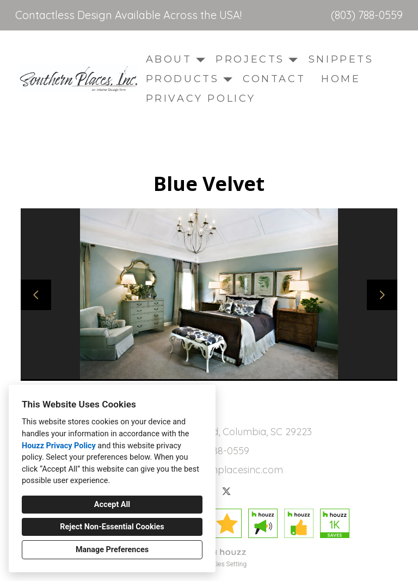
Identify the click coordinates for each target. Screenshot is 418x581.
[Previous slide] (36, 295)
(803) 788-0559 (367, 15)
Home (340, 79)
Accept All (112, 504)
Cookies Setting (224, 564)
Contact (274, 79)
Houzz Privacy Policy (59, 445)
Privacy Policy (201, 98)
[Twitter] (226, 491)
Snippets (341, 59)
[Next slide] (382, 295)
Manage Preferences (112, 549)
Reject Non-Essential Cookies (112, 526)
